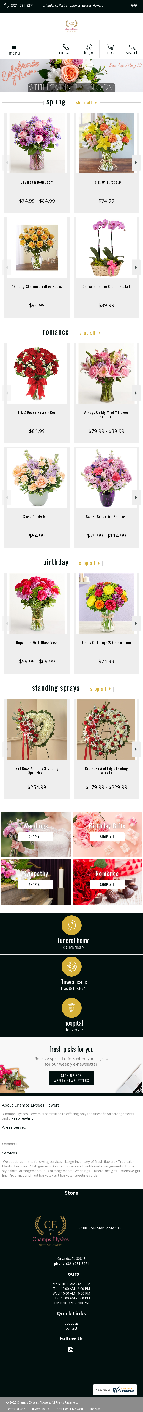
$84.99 (37, 431)
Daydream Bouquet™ (37, 182)
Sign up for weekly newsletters (71, 1078)
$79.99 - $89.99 (106, 431)
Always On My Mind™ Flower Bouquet (106, 414)
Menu (14, 53)
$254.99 (36, 787)
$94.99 (37, 305)
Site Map (95, 1409)
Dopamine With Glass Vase (37, 642)
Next (136, 163)
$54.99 (37, 535)
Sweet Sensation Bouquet (106, 516)
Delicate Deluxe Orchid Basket (106, 286)
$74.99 (106, 200)
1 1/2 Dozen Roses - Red (37, 412)
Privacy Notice (40, 1409)
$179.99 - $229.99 (106, 787)
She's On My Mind (36, 516)
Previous (6, 163)
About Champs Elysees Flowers (31, 1105)
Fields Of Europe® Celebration (106, 642)
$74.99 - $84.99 (37, 200)
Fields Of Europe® (106, 182)
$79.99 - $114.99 (106, 535)
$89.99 (106, 305)
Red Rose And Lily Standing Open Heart (37, 770)
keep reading (22, 1118)
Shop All (84, 102)
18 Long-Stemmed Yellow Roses (37, 286)
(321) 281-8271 (22, 5)
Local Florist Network (69, 1409)
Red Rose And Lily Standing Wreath (106, 770)
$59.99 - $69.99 (37, 661)
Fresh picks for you (71, 1055)
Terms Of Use (15, 1409)
